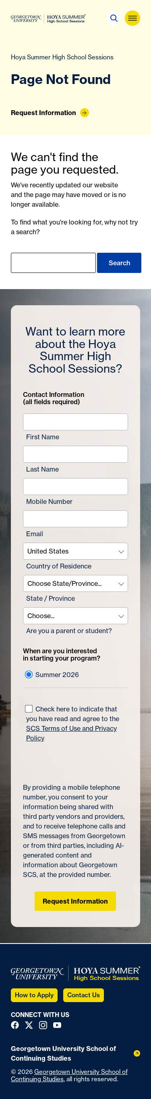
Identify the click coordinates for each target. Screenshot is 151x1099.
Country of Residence (58, 566)
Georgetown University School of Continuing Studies (69, 1075)
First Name (42, 437)
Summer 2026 (52, 675)
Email (34, 534)
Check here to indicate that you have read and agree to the (72, 723)
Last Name (42, 469)
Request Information (75, 901)
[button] (114, 18)
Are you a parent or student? (69, 631)
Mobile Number (49, 501)
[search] (53, 263)
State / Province (50, 598)
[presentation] (70, 759)
